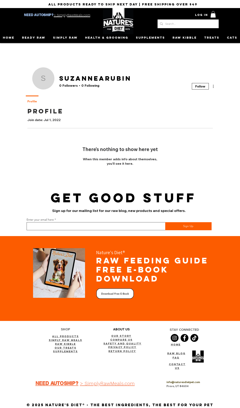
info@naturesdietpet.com (183, 382)
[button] (213, 14)
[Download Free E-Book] (115, 293)
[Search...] (187, 24)
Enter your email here (40, 219)
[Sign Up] (188, 226)
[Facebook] (184, 338)
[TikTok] (194, 338)
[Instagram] (175, 338)
